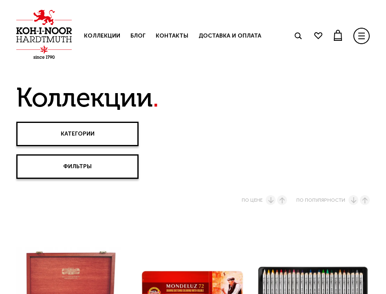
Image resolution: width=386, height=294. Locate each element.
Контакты (172, 35)
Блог (138, 35)
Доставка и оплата (230, 35)
